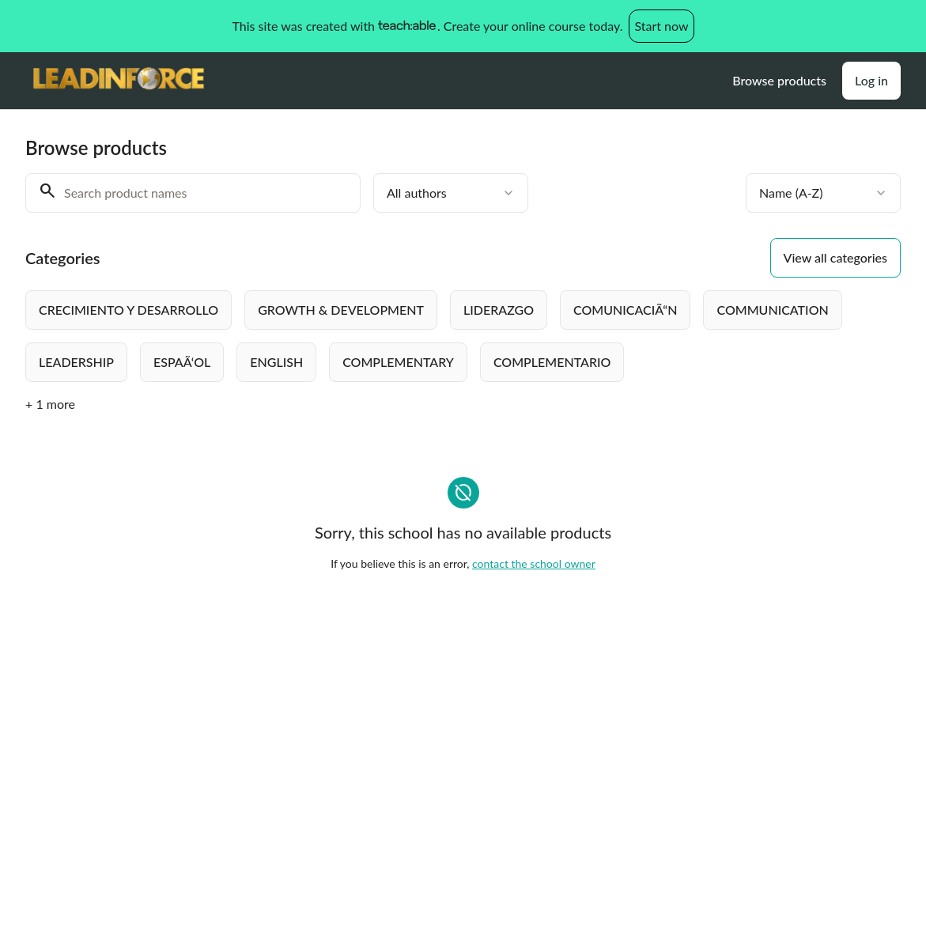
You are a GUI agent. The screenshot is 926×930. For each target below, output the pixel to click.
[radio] (128, 310)
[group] (463, 336)
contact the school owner (533, 563)
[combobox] (450, 193)
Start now (661, 25)
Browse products (779, 80)
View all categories (835, 257)
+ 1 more (50, 403)
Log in (871, 80)
